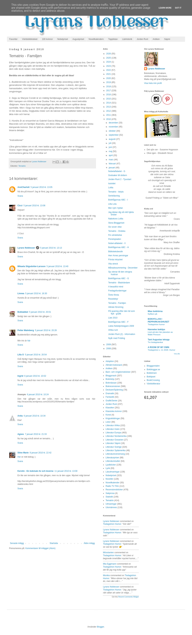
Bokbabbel (22, 312)
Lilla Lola (112, 204)
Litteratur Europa (113, 432)
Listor (108, 422)
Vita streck (113, 264)
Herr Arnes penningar (118, 255)
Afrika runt (113, 330)
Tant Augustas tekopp (159, 339)
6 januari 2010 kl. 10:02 (35, 376)
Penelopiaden (114, 239)
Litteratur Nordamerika (116, 436)
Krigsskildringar (113, 418)
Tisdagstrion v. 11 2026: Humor (161, 350)
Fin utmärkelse (115, 235)
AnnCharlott (23, 187)
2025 (109, 58)
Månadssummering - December (123, 268)
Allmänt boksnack (114, 365)
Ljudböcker (111, 465)
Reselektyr (113, 299)
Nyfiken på (152, 314)
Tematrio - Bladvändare (119, 282)
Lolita (110, 187)
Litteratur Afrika (113, 425)
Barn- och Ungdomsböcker (118, 372)
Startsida (54, 543)
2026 (109, 53)
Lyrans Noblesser (26, 248)
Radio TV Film (112, 486)
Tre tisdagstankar (155, 342)
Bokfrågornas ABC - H (118, 247)
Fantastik (110, 397)
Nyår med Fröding (116, 338)
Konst (108, 415)
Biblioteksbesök (115, 251)
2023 (109, 66)
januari (112, 167)
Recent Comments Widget (128, 597)
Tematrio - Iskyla (115, 192)
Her (19, 457)
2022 (109, 70)
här (28, 340)
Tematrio (21, 166)
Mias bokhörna (155, 311)
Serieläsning (114, 196)
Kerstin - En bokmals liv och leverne (35, 471)
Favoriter (13, 39)
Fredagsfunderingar (117, 290)
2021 (109, 74)
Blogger (100, 627)
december (114, 122)
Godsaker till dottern (117, 175)
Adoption (110, 361)
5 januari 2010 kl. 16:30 (36, 293)
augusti (112, 139)
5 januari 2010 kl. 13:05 (41, 187)
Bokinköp (110, 379)
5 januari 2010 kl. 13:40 (57, 266)
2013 (109, 107)
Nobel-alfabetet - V (117, 243)
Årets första (113, 295)
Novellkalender (112, 482)
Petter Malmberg (25, 330)
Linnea (20, 293)
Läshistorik (127, 39)
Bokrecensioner (113, 386)
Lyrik (108, 468)
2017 (109, 90)
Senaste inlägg (17, 543)
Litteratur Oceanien (114, 440)
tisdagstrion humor (112, 524)
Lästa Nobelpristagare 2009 (121, 326)
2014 (109, 103)
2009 (109, 344)
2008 (109, 348)
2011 (109, 115)
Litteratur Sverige (113, 447)
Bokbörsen (152, 373)
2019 (109, 82)
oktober (112, 131)
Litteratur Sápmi (113, 443)
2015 (109, 99)
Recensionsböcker (114, 489)
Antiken (156, 39)
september (114, 135)
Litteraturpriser (112, 457)
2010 (109, 119)
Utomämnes (111, 507)
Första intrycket (115, 259)
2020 (109, 78)
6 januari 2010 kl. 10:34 (35, 416)
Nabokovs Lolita (115, 218)
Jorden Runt (142, 39)
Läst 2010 (112, 318)
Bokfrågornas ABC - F (118, 322)
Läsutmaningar (112, 472)
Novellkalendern (96, 39)
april (111, 155)
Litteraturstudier (113, 461)
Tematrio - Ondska (116, 231)
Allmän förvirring (115, 307)
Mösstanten (108, 552)
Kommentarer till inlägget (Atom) (40, 548)
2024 (109, 62)
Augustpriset (78, 39)
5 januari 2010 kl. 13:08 (34, 205)
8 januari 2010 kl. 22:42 (40, 452)
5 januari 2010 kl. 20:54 (36, 354)
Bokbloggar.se (153, 369)
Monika (106, 575)
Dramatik (110, 393)
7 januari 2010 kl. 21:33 (36, 434)
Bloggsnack (111, 375)
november (114, 126)
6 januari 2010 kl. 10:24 (38, 394)
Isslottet (111, 183)
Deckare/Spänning (114, 390)
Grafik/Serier (111, 400)
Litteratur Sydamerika (115, 450)
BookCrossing (153, 380)
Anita (20, 416)
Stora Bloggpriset (116, 223)
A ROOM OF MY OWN (158, 347)
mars (111, 159)
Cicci (20, 205)
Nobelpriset (62, 39)
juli (110, 143)
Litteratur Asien (113, 429)
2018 (109, 86)
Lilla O (20, 354)
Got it (178, 8)
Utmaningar (111, 504)
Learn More (165, 8)
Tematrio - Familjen (117, 303)
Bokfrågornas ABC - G (118, 278)
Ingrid (20, 376)
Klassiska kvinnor (114, 411)
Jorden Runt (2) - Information (121, 334)
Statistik (109, 497)
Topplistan (113, 39)
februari (112, 163)
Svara (20, 196)
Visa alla (177, 354)
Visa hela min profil (153, 83)
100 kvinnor (47, 39)
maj (111, 151)
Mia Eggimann (109, 564)
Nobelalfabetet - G (116, 171)
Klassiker (110, 407)
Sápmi (167, 39)
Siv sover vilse (115, 227)
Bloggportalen (153, 366)
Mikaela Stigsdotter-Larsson (31, 266)
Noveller (109, 479)
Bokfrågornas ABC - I (118, 200)
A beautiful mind (115, 286)
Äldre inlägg (89, 543)
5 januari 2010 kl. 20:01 (40, 312)
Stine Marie (23, 452)
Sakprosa (110, 493)
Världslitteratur (153, 383)
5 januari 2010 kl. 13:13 (51, 248)
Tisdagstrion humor (156, 324)
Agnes (20, 434)
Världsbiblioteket (29, 39)
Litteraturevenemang (115, 454)
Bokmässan (111, 383)
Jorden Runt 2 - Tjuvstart (119, 179)
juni (111, 147)
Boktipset (151, 376)
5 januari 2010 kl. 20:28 (46, 330)
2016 (109, 94)
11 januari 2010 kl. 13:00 (65, 471)
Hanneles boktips (156, 329)
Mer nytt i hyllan (115, 208)
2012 (109, 111)
